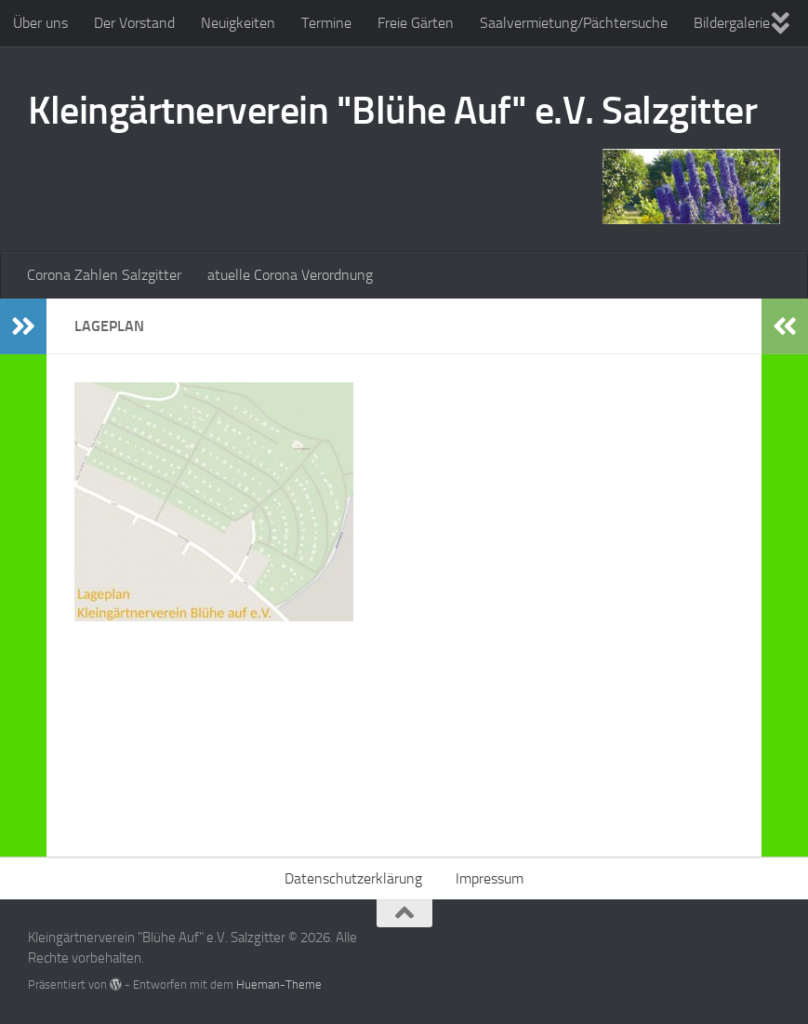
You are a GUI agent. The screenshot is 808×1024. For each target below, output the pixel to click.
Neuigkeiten (238, 23)
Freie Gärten (416, 23)
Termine (326, 23)
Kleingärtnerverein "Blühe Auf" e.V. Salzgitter (392, 110)
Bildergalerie (732, 23)
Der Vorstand (134, 23)
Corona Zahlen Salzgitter (104, 275)
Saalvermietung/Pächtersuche (574, 23)
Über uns (40, 23)
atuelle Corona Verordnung (290, 275)
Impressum (489, 878)
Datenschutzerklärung (353, 878)
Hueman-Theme (279, 984)
